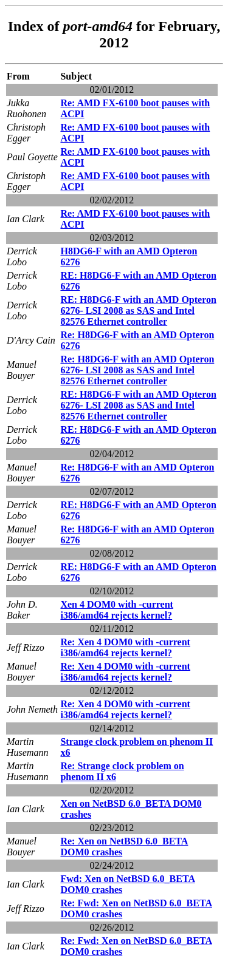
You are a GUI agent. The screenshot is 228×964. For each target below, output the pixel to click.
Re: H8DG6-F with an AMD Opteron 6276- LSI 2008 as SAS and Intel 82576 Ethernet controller (137, 370)
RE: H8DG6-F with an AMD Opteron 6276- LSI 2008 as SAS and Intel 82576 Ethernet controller (138, 310)
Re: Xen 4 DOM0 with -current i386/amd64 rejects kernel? (125, 647)
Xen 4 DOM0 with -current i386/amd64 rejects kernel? (116, 609)
